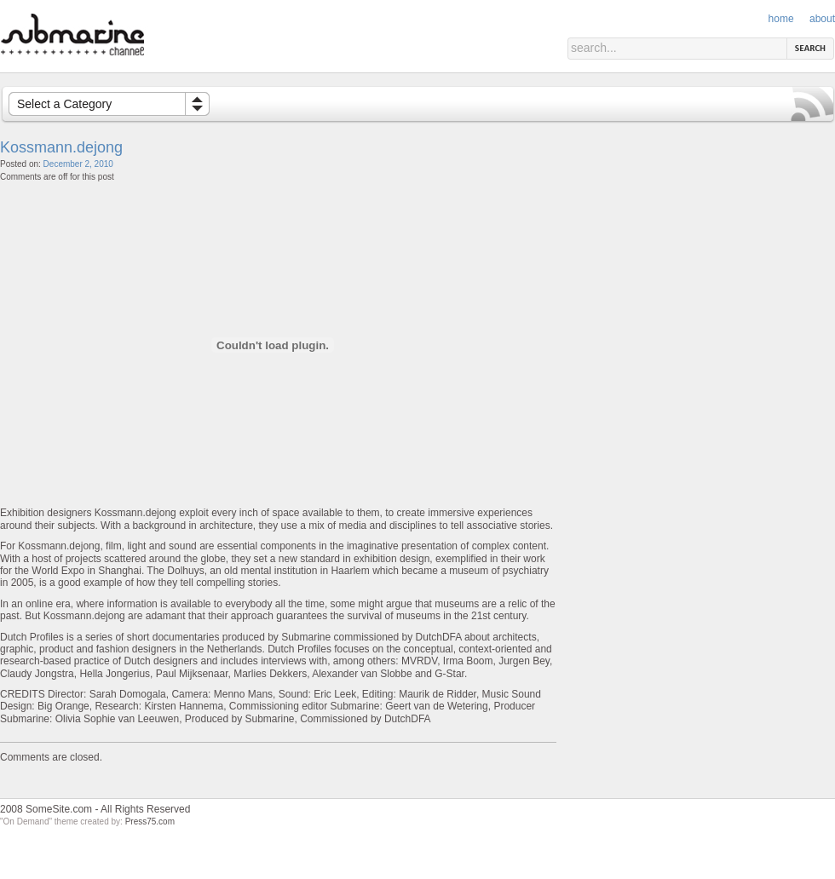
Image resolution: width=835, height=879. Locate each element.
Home (781, 19)
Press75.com (150, 821)
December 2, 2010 (78, 164)
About (822, 19)
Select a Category (64, 104)
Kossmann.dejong (61, 147)
